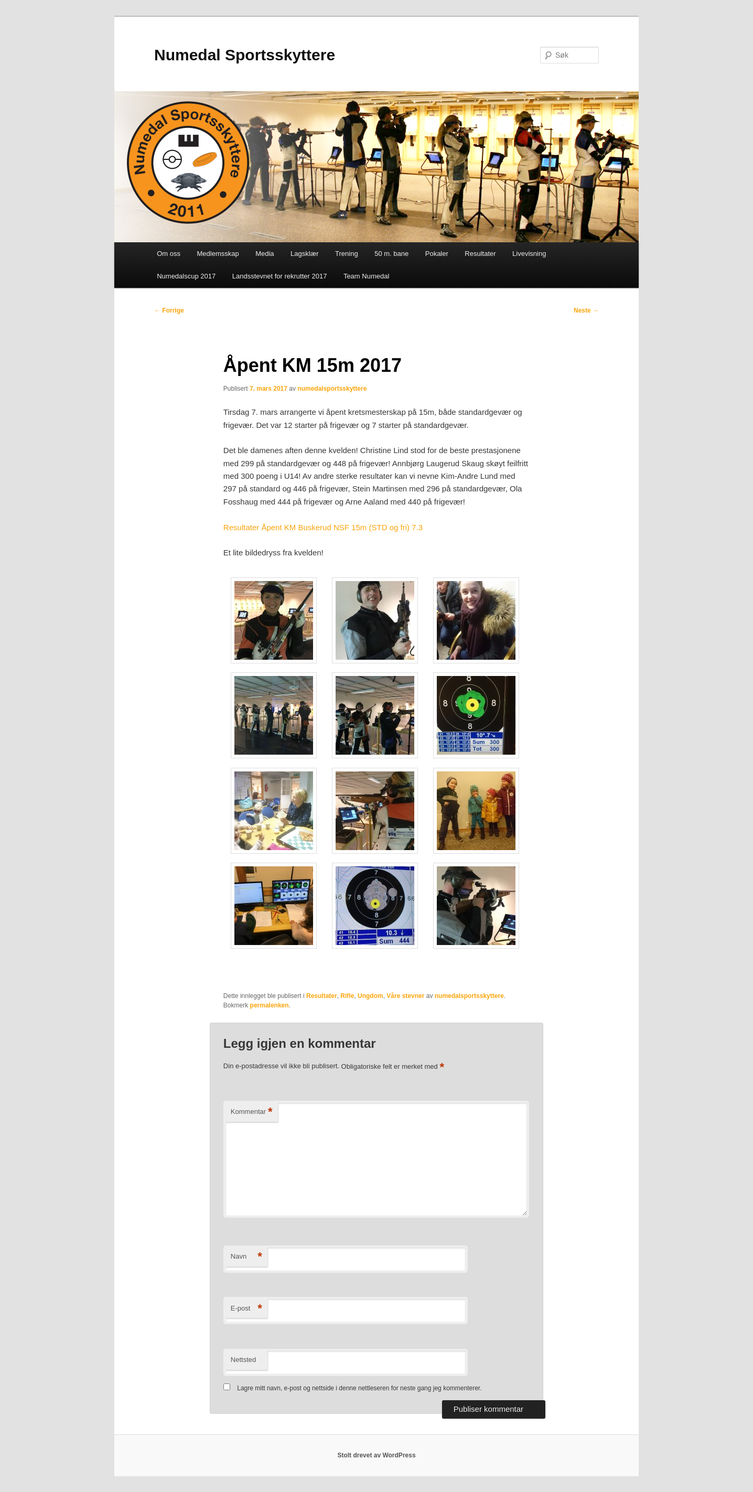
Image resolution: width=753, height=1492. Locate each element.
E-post (246, 1308)
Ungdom (370, 996)
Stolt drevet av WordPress (376, 1455)
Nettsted (243, 1360)
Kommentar (252, 1112)
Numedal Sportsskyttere (244, 54)
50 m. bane (391, 253)
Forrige (169, 310)
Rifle (347, 996)
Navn (246, 1256)
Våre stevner (405, 996)
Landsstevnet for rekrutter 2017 (279, 276)
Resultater (480, 253)
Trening (346, 253)
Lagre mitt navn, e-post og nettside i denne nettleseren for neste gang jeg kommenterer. (359, 1388)
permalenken (269, 1005)
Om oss (168, 253)
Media (264, 253)
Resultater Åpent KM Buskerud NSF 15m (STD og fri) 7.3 (323, 527)
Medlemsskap (218, 253)
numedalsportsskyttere (332, 388)
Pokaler (436, 253)
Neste (586, 310)
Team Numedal (366, 276)
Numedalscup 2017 (186, 276)
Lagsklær (304, 253)
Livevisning (529, 253)
